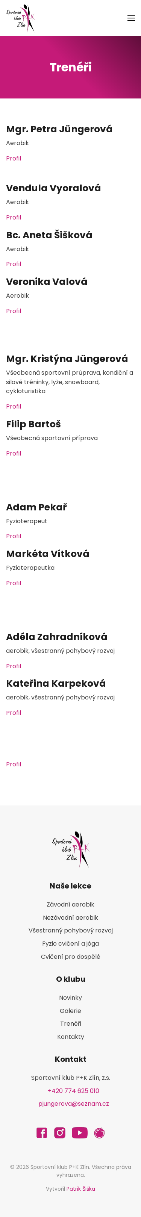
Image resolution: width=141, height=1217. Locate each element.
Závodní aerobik (70, 904)
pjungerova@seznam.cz (73, 1103)
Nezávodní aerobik (70, 917)
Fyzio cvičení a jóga (70, 943)
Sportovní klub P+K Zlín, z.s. (70, 1077)
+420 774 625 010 (73, 1091)
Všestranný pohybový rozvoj (71, 930)
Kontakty (70, 1036)
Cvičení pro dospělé (70, 956)
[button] (131, 18)
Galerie (70, 1011)
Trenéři (70, 1023)
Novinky (70, 997)
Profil (13, 158)
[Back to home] (20, 18)
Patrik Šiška (81, 1189)
